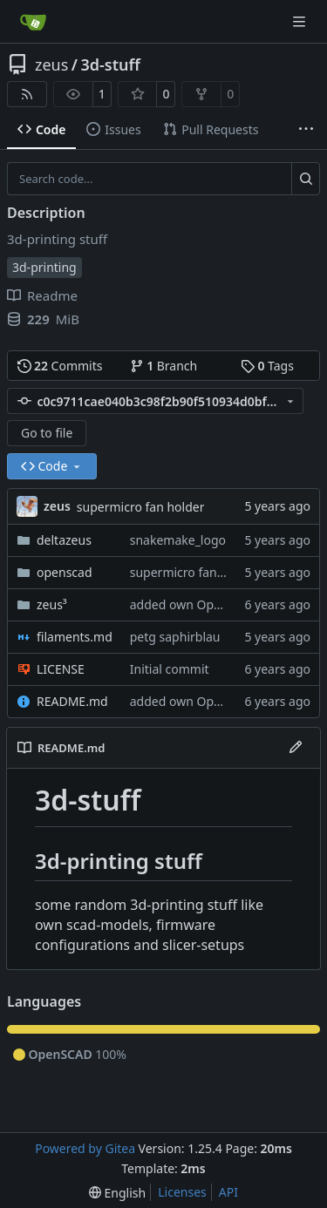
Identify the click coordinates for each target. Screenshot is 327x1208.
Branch (164, 365)
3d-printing (44, 267)
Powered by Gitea (85, 1148)
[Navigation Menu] (300, 21)
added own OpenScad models (215, 604)
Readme (42, 295)
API (228, 1192)
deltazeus (64, 540)
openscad (64, 572)
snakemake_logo (178, 540)
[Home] (33, 21)
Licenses (182, 1192)
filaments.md (74, 636)
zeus (51, 64)
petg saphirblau (175, 636)
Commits (60, 365)
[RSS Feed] (27, 94)
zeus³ (52, 604)
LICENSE (61, 669)
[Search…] (305, 178)
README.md (72, 701)
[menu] (117, 1192)
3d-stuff (110, 64)
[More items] (306, 130)
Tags (267, 365)
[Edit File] (296, 748)
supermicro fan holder (141, 507)
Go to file (46, 432)
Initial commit (169, 669)
